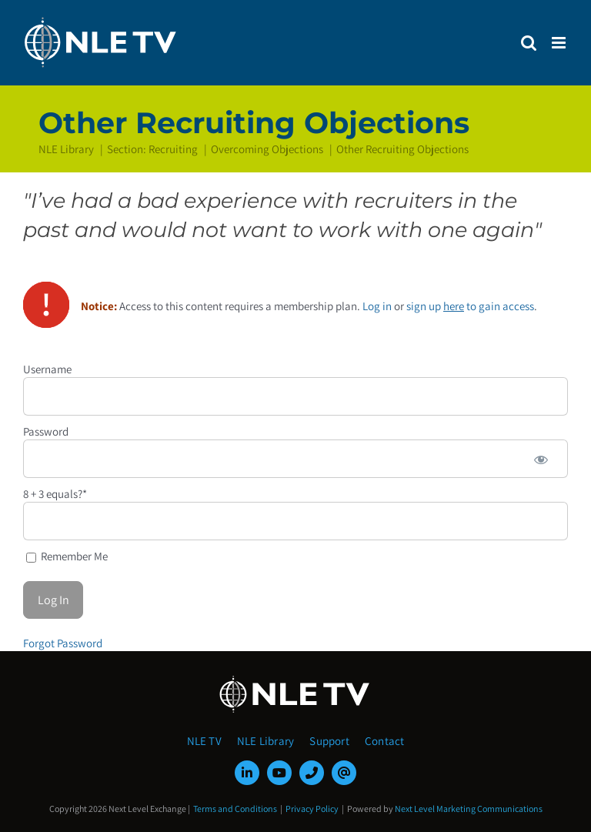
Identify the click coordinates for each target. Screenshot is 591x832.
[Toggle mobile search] (528, 43)
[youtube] (279, 772)
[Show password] (541, 458)
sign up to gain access (470, 306)
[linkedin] (247, 772)
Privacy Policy (312, 808)
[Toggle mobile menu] (560, 43)
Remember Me (67, 556)
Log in (377, 306)
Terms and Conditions (235, 808)
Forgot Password (62, 643)
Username (47, 369)
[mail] (344, 772)
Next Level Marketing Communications (469, 808)
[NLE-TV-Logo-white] (295, 680)
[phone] (311, 772)
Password (45, 431)
